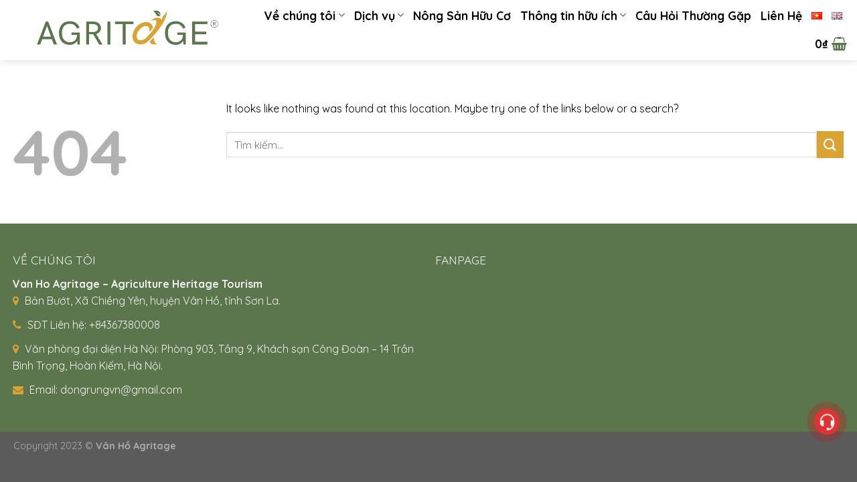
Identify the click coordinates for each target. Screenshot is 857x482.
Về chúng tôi (304, 15)
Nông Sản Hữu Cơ (462, 15)
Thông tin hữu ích (573, 15)
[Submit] (830, 144)
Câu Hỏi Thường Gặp (693, 15)
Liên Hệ (781, 15)
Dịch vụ (379, 15)
